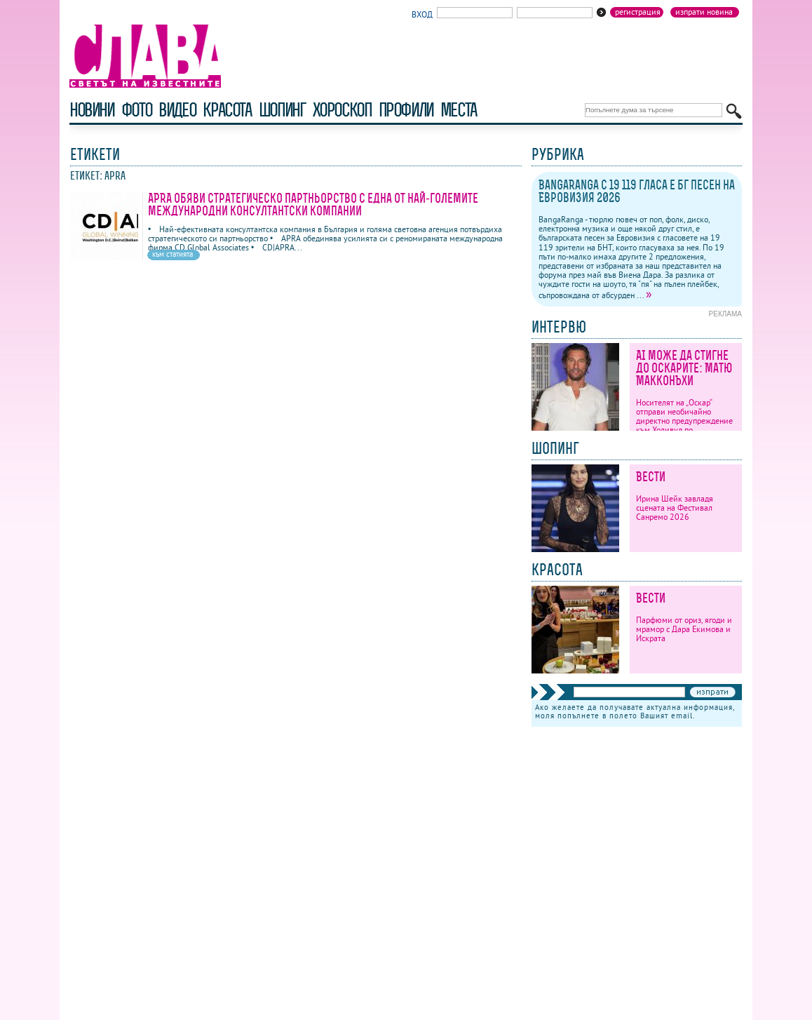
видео (177, 109)
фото (136, 109)
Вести (650, 477)
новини (91, 109)
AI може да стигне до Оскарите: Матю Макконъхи (684, 368)
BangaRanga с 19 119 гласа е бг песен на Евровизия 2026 (637, 191)
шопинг (282, 109)
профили (406, 109)
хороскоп (342, 109)
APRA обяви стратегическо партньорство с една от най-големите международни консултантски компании (313, 204)
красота (227, 109)
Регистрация (638, 12)
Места (458, 109)
